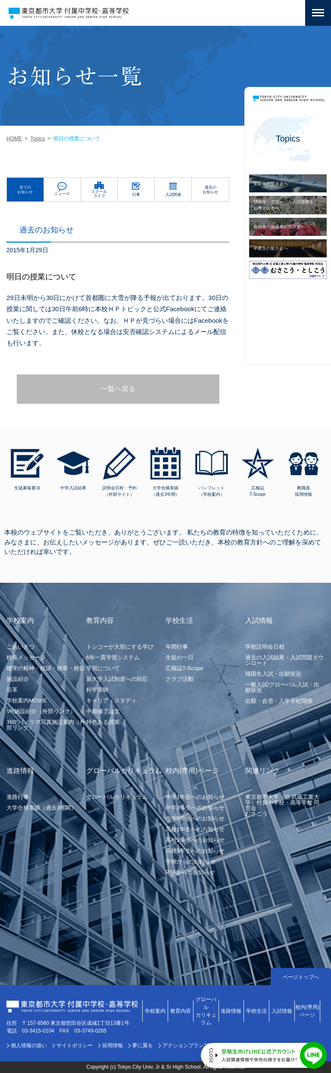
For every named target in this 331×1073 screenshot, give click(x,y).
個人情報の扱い (29, 1045)
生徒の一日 (180, 657)
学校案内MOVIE (26, 700)
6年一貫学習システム (113, 657)
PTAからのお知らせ (190, 872)
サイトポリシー (74, 1045)
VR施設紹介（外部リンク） (41, 711)
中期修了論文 (103, 711)
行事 (136, 194)
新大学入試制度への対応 (117, 679)
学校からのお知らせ (191, 861)
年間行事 (177, 646)
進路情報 (231, 1011)
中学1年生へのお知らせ (195, 797)
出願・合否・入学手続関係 (278, 701)
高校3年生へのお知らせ (195, 850)
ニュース (62, 194)
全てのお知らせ (25, 189)
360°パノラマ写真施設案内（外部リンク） (45, 725)
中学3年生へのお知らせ (195, 818)
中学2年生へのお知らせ (195, 807)
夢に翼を (142, 1045)
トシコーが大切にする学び (119, 646)
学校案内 (155, 1011)
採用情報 (112, 1045)
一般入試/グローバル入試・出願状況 (282, 687)
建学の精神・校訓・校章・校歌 (45, 668)
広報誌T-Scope (184, 668)
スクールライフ (99, 193)
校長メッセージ (26, 657)
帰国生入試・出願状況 (273, 674)
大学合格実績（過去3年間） (41, 807)
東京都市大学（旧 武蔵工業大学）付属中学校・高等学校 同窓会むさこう (282, 805)
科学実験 (97, 689)
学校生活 (256, 1011)
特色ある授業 (103, 722)
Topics (37, 139)
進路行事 (17, 797)
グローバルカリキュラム (117, 797)
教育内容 (180, 1011)
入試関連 (173, 194)
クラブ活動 (180, 679)
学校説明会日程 (264, 646)
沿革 (12, 689)
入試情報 (282, 1011)
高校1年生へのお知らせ (195, 829)
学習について (103, 668)
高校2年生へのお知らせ (195, 840)
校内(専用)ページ (307, 1011)
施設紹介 (17, 679)
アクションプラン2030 (188, 1045)
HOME (14, 139)
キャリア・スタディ (111, 700)
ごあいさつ (20, 646)
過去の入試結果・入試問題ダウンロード (284, 660)
